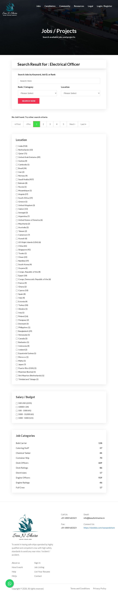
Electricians (21, 472)
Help (14, 571)
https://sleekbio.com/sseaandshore (99, 528)
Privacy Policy (99, 588)
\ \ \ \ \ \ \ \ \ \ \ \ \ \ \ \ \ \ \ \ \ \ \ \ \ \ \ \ (37, 93)
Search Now (28, 101)
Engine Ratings (23, 482)
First (18, 124)
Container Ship (22, 458)
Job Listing (39, 567)
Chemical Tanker (23, 453)
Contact (38, 576)
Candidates (49, 6)
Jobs (38, 6)
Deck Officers (22, 463)
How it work (17, 567)
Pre (28, 124)
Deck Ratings (22, 468)
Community (64, 6)
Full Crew (20, 487)
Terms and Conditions (80, 588)
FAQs (14, 576)
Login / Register (104, 6)
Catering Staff (22, 448)
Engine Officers (23, 477)
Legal (90, 6)
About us (16, 563)
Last (83, 124)
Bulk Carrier (21, 443)
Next (72, 124)
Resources (79, 6)
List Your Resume (42, 571)
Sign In (37, 563)
